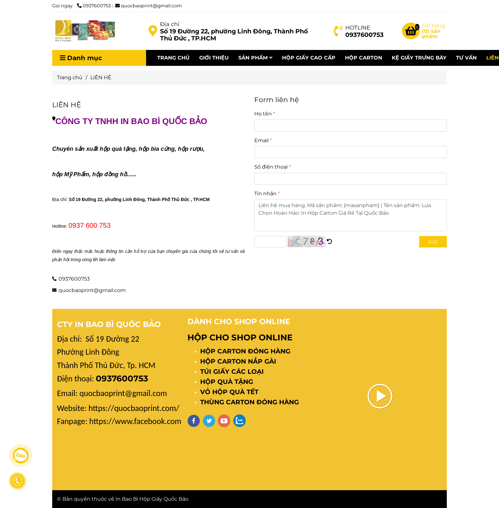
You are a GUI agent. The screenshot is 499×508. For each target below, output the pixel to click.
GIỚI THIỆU (214, 58)
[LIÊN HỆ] (84, 31)
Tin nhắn (265, 194)
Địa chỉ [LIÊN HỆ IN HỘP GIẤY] (169, 24)
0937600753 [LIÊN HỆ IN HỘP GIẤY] (94, 6)
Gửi (433, 242)
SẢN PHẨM (255, 58)
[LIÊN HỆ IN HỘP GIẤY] (153, 30)
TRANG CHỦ (173, 58)
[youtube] (224, 420)
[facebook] (193, 420)
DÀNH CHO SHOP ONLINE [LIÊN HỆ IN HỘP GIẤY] (238, 321)
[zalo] (239, 420)
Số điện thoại (271, 167)
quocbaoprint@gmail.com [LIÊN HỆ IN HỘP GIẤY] (148, 6)
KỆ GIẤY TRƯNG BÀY (419, 58)
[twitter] (209, 420)
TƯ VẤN (466, 58)
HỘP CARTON (363, 58)
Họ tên (263, 114)
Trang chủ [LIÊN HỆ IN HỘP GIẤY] (69, 77)
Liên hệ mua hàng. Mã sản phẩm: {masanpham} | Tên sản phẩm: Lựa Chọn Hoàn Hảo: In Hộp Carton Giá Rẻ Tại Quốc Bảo (350, 215)
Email (261, 140)
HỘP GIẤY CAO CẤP (308, 58)
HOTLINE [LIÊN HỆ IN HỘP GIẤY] (357, 27)
